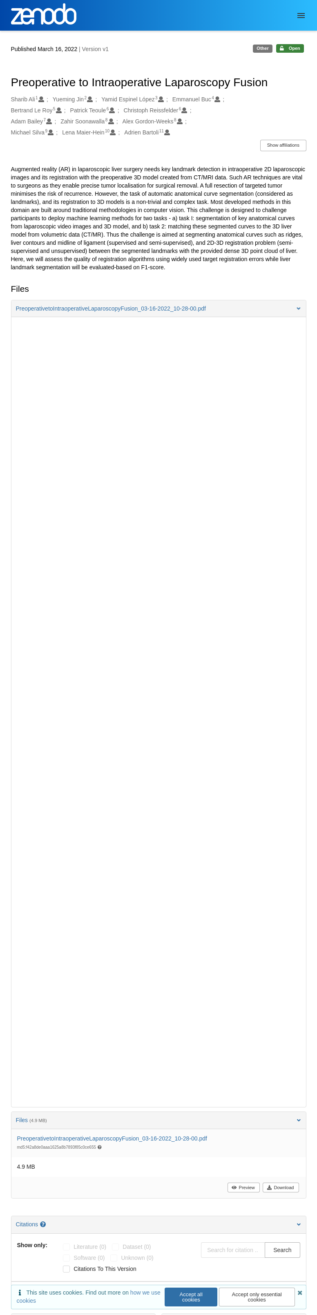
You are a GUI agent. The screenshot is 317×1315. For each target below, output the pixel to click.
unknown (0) (137, 1258)
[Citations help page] (43, 1224)
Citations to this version (105, 1269)
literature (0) (90, 1246)
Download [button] (280, 1187)
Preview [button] (243, 1187)
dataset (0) (137, 1246)
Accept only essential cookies (257, 1297)
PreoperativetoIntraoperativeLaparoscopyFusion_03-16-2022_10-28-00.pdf (112, 1138)
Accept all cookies (191, 1297)
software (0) (89, 1258)
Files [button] (158, 1120)
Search (282, 1250)
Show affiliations (283, 145)
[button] (158, 308)
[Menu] (301, 15)
